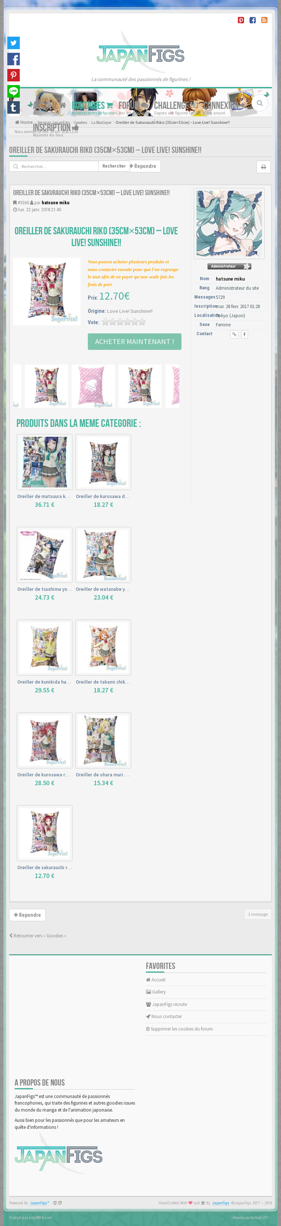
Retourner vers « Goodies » (37, 936)
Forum (134, 106)
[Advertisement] (230, 384)
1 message (258, 914)
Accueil (49, 106)
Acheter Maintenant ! (134, 341)
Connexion (224, 106)
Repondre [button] (142, 166)
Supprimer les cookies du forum (179, 1029)
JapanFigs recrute (166, 1004)
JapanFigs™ (39, 1203)
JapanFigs (220, 1203)
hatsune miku (56, 202)
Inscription (56, 128)
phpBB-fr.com (40, 1217)
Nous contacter (164, 1016)
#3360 (23, 202)
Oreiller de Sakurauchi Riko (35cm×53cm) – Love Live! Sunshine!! (105, 150)
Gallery (156, 992)
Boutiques (92, 106)
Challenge (176, 106)
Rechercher (114, 166)
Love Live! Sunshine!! (130, 311)
